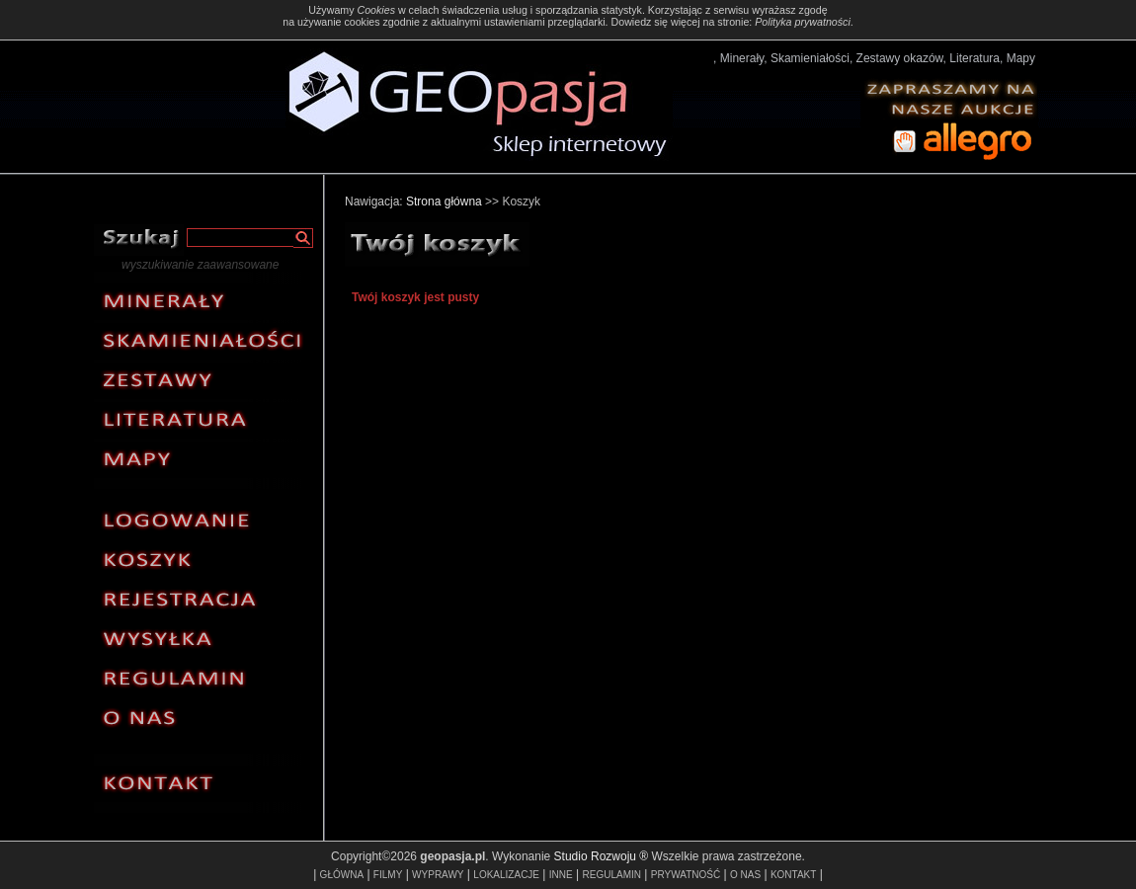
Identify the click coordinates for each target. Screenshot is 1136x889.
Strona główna (444, 201)
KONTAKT (793, 874)
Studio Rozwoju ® (601, 856)
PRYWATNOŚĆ (685, 874)
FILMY (387, 874)
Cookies (376, 10)
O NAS (745, 874)
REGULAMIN (612, 874)
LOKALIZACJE (506, 874)
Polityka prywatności (803, 22)
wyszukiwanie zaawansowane (200, 265)
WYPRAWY (437, 874)
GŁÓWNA (342, 874)
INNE (561, 874)
